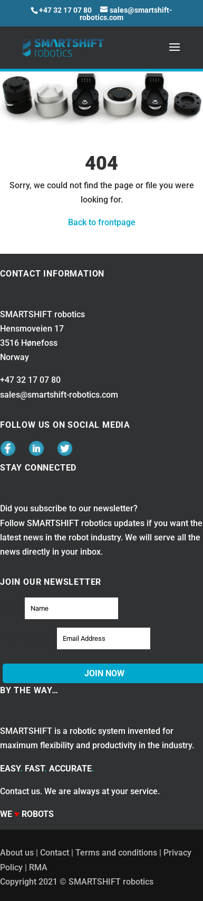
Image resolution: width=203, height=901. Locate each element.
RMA (38, 867)
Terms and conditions (116, 853)
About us (17, 853)
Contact (54, 853)
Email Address (27, 638)
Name (11, 608)
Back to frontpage (102, 222)
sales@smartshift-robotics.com (59, 395)
